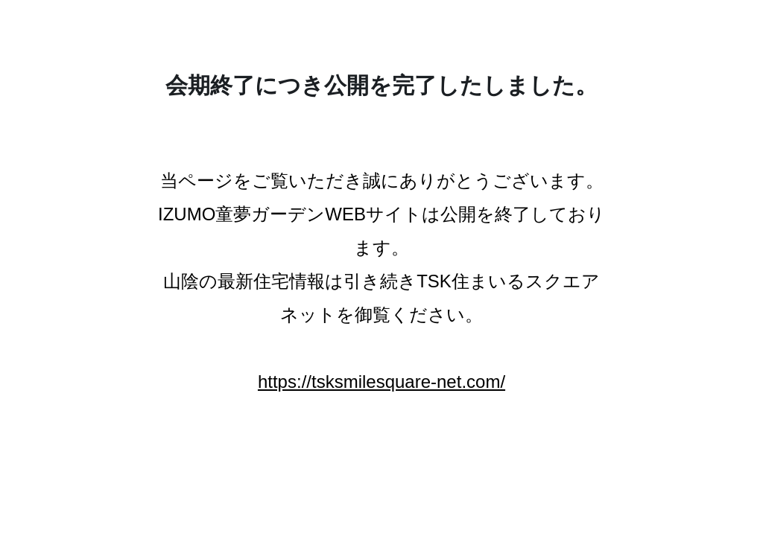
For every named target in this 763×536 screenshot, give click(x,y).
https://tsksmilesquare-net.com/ (381, 381)
